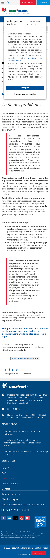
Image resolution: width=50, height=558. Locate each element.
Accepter (25, 87)
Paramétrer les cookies (25, 94)
